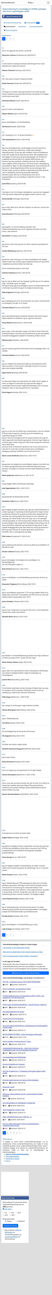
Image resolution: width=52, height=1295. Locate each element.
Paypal (9, 1273)
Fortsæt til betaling (10, 1278)
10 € (12, 1265)
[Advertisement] (26, 56)
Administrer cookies (12, 1211)
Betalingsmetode (9, 1271)
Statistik (22, 27)
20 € (19, 1265)
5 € (6, 1265)
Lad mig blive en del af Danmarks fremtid (16, 999)
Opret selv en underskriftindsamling (25, 1025)
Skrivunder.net (8, 2)
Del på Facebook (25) (11, 16)
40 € (6, 1267)
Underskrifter (32, 23)
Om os (8, 1213)
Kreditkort (21, 1273)
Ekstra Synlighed (10, 30)
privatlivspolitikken (11, 1289)
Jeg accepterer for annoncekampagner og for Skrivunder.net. (13, 1286)
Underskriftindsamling (12, 23)
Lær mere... (7, 1261)
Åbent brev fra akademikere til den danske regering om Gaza (23, 1004)
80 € (13, 1267)
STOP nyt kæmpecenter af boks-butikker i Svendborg (20, 1008)
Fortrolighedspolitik (36, 27)
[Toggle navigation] (48, 2)
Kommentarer (9, 27)
